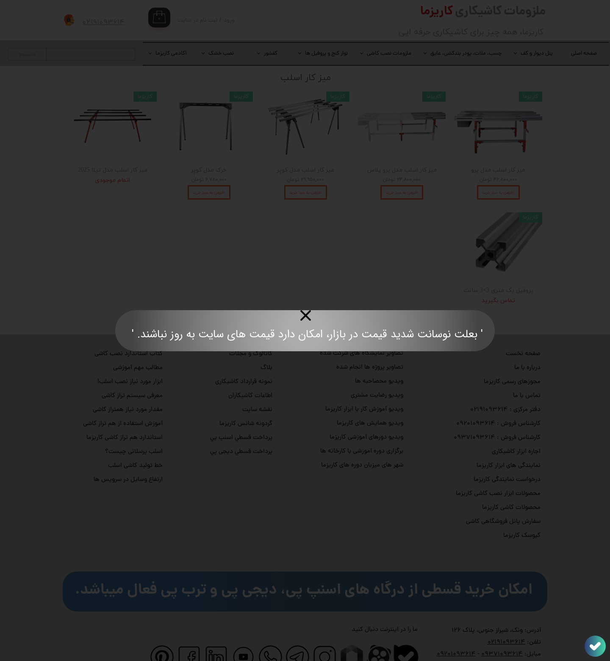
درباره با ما (527, 348)
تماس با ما (527, 376)
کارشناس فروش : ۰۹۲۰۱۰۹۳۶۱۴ (498, 404)
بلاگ (266, 348)
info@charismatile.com (490, 647)
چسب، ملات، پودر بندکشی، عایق (466, 54)
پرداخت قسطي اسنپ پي (241, 418)
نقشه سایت (257, 390)
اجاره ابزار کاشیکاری (516, 432)
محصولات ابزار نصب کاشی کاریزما (498, 474)
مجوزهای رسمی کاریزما (512, 362)
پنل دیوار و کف (537, 54)
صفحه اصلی (584, 54)
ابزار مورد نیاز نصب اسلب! (130, 362)
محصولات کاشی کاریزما (511, 488)
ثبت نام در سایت (197, 20)
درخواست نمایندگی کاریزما (507, 460)
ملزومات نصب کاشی (389, 54)
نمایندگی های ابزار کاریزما (509, 446)
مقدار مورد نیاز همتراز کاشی (128, 390)
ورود (229, 20)
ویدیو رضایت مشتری (377, 376)
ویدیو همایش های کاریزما (370, 404)
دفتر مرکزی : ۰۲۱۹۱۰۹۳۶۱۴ (505, 390)
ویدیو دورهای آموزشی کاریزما (366, 418)
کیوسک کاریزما (522, 516)
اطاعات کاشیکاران (250, 376)
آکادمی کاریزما (171, 54)
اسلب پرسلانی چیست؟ (134, 432)
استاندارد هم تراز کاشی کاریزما (124, 418)
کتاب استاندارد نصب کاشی (128, 334)
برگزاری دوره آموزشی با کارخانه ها (361, 432)
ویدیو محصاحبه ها (379, 362)
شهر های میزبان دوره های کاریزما (362, 446)
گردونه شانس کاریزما (245, 404)
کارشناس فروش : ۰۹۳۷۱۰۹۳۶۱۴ (497, 418)
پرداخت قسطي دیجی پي (241, 432)
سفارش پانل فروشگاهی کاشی (503, 502)
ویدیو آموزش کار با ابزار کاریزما (364, 390)
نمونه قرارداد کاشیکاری (243, 362)
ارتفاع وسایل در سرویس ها (128, 460)
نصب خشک (221, 54)
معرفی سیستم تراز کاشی (132, 376)
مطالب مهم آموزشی (138, 348)
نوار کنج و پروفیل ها (326, 54)
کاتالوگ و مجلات (250, 334)
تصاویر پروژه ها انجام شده (369, 348)
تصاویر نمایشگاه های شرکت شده (361, 334)
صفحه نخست (523, 334)
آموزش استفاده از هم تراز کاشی (123, 404)
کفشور (270, 54)
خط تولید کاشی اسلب (135, 446)
